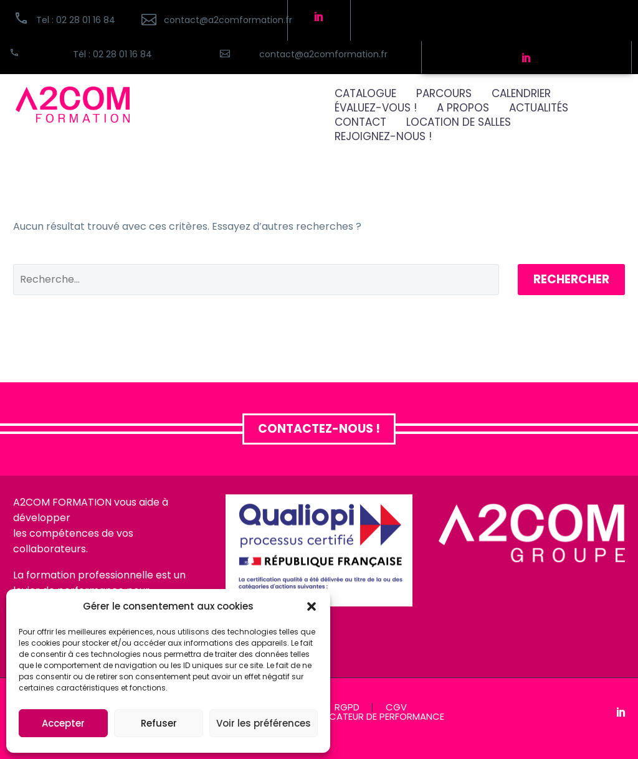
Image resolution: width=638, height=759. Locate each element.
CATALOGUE (365, 94)
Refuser (159, 723)
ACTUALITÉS (538, 108)
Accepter (63, 723)
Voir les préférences (263, 723)
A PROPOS (463, 108)
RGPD (347, 707)
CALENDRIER (521, 94)
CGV (396, 707)
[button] (311, 606)
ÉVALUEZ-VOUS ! (376, 108)
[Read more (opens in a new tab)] (207, 20)
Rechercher (571, 279)
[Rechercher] (256, 279)
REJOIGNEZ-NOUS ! (383, 137)
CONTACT (360, 122)
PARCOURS (444, 94)
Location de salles (458, 122)
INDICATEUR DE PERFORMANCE (378, 717)
